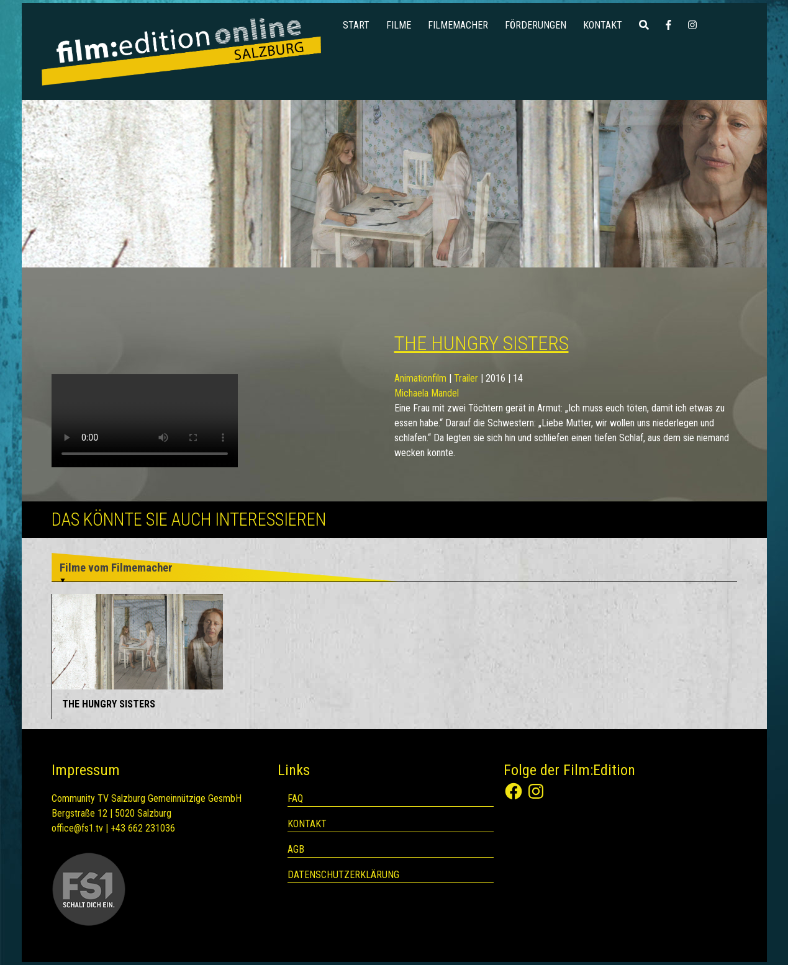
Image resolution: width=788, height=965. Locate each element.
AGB (296, 849)
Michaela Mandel (426, 393)
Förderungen (535, 25)
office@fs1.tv (77, 828)
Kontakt (602, 25)
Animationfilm (420, 378)
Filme (398, 25)
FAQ (295, 798)
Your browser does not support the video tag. (145, 420)
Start (356, 25)
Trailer (466, 378)
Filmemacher (458, 25)
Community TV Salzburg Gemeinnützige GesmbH (147, 798)
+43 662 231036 (143, 828)
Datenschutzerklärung (343, 875)
